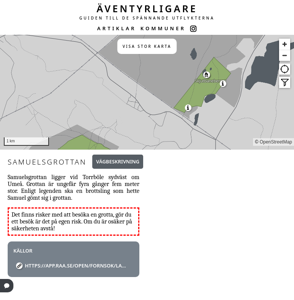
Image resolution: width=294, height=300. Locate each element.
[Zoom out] (284, 55)
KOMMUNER (163, 28)
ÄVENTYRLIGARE (147, 8)
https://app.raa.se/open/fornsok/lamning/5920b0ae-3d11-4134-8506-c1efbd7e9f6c (76, 265)
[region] (147, 92)
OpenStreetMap (276, 142)
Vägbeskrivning (117, 161)
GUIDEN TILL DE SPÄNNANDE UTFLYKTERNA (147, 18)
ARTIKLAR (116, 28)
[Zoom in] (284, 44)
